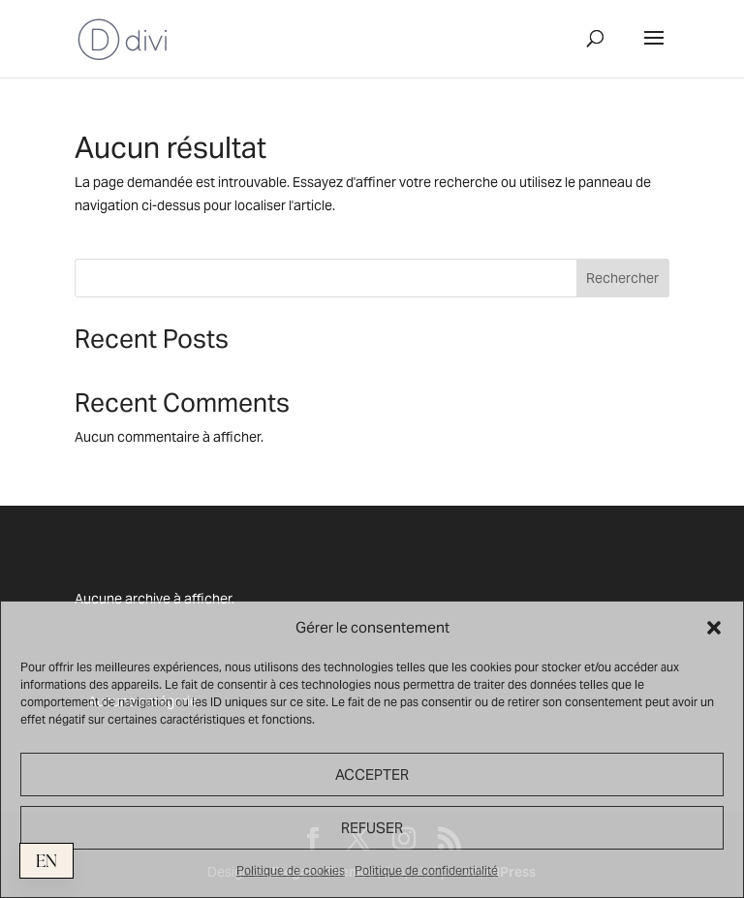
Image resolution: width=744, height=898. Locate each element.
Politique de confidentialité (426, 870)
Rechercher (622, 278)
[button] (714, 627)
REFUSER (372, 828)
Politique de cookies (290, 870)
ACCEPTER (372, 774)
